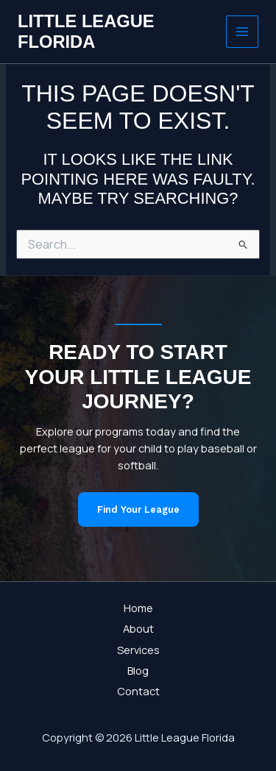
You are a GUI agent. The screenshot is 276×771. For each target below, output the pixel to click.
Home (138, 607)
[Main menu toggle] (242, 31)
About (138, 628)
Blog (138, 670)
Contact (138, 690)
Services (138, 649)
